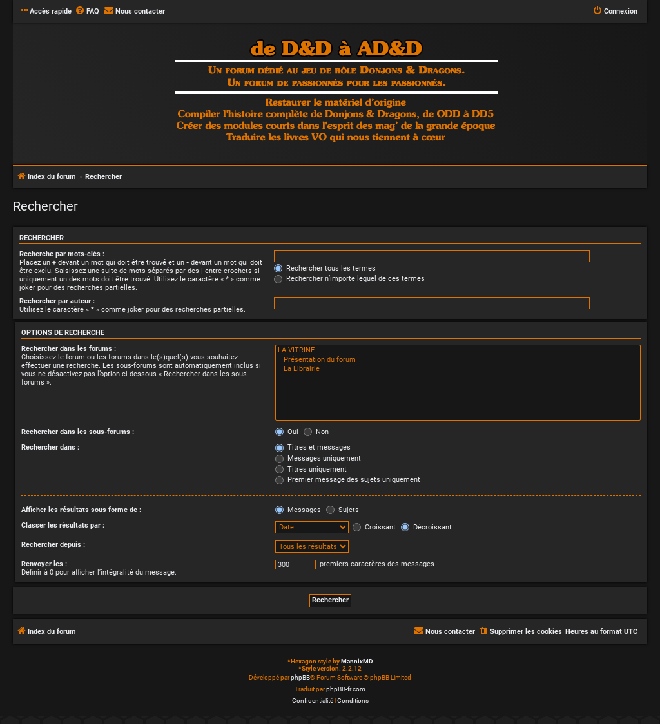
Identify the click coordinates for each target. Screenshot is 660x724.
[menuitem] (87, 11)
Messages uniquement (318, 458)
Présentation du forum (458, 360)
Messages (298, 510)
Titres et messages (313, 447)
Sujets (342, 510)
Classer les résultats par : (62, 525)
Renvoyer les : (44, 564)
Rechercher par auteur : (57, 301)
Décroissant (426, 527)
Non (316, 432)
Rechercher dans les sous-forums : (77, 432)
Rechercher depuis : (53, 544)
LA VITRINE (458, 350)
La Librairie (458, 369)
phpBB (300, 677)
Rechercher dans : (50, 447)
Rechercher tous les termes (325, 268)
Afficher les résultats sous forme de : (81, 510)
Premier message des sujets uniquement (347, 479)
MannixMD (357, 661)
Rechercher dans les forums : (68, 349)
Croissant (374, 527)
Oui (286, 432)
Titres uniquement (311, 469)
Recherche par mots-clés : (61, 254)
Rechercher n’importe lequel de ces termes (349, 278)
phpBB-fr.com (345, 688)
